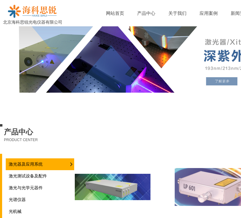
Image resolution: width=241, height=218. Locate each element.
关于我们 (177, 13)
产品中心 (146, 13)
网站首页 (115, 13)
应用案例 (209, 13)
